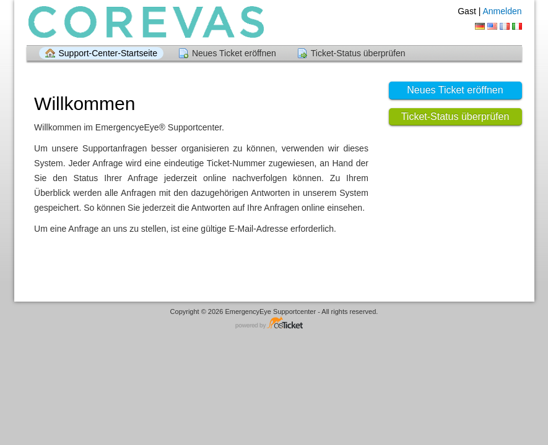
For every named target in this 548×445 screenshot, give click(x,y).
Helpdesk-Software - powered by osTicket (274, 323)
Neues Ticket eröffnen (234, 53)
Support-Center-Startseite (108, 53)
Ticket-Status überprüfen (358, 53)
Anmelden (501, 11)
